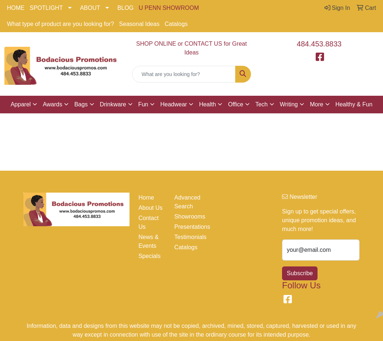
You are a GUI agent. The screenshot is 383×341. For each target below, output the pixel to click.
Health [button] (207, 104)
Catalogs (176, 24)
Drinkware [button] (113, 104)
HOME (16, 8)
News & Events (148, 241)
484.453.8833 (319, 44)
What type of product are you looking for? (60, 24)
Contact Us (148, 222)
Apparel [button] (21, 104)
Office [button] (235, 104)
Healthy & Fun (353, 104)
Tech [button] (261, 104)
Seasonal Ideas (139, 24)
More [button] (316, 104)
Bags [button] (80, 104)
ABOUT (90, 8)
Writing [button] (289, 104)
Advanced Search (187, 201)
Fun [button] (143, 104)
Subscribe (300, 273)
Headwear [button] (173, 104)
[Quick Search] (184, 74)
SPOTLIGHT (46, 8)
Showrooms (188, 216)
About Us (150, 208)
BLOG (125, 8)
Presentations (188, 227)
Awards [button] (52, 104)
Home (146, 197)
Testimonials (188, 237)
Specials (149, 256)
